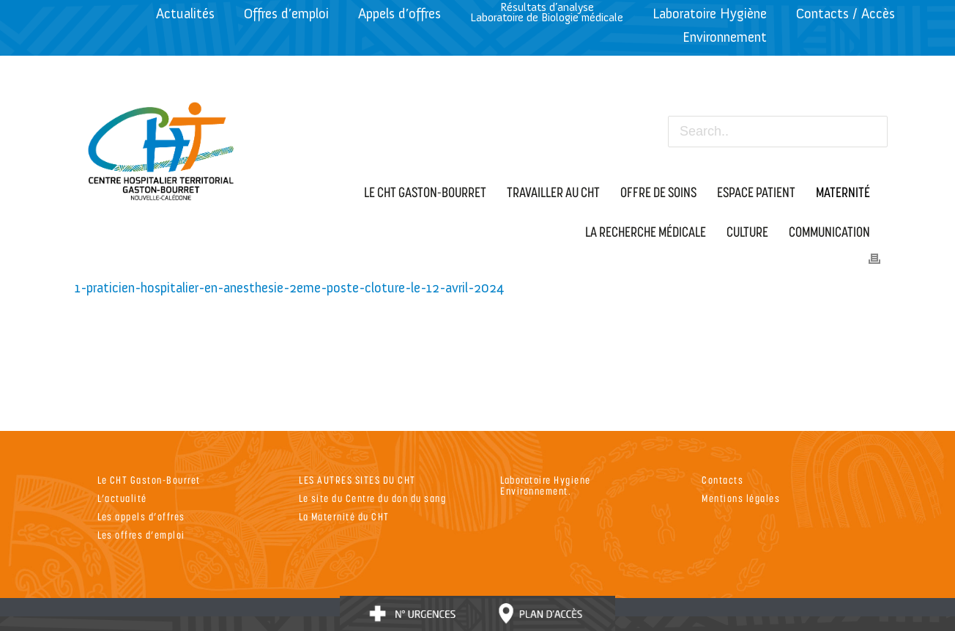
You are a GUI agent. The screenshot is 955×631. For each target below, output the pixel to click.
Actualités (185, 13)
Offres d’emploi (286, 13)
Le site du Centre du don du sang (372, 498)
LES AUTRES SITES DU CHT (357, 479)
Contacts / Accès (845, 13)
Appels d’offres (399, 13)
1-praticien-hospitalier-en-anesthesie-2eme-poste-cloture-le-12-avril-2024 (289, 287)
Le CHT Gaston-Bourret (149, 479)
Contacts (722, 479)
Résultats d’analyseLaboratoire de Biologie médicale (546, 12)
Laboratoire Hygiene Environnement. (545, 485)
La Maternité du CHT (344, 516)
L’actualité (122, 498)
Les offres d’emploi (141, 534)
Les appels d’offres (141, 516)
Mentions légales (741, 498)
